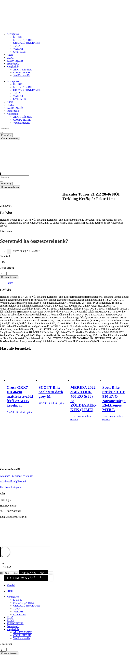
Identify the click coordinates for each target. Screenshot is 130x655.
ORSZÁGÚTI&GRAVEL (26, 42)
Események (13, 63)
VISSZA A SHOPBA (33, 573)
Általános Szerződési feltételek (16, 476)
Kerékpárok (13, 34)
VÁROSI (18, 48)
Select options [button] (26, 412)
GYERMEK (19, 51)
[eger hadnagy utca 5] (25, 533)
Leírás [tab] (10, 282)
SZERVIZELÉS (15, 60)
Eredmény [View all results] (6, 135)
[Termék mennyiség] (3, 273)
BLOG (10, 57)
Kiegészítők (13, 66)
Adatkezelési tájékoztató (13, 481)
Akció (10, 54)
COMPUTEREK (22, 72)
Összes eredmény (10, 138)
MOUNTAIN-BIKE (23, 39)
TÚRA (16, 45)
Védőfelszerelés (21, 75)
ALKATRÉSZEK (22, 69)
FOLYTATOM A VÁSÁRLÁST (26, 578)
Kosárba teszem (9, 277)
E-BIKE (17, 36)
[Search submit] (1, 132)
